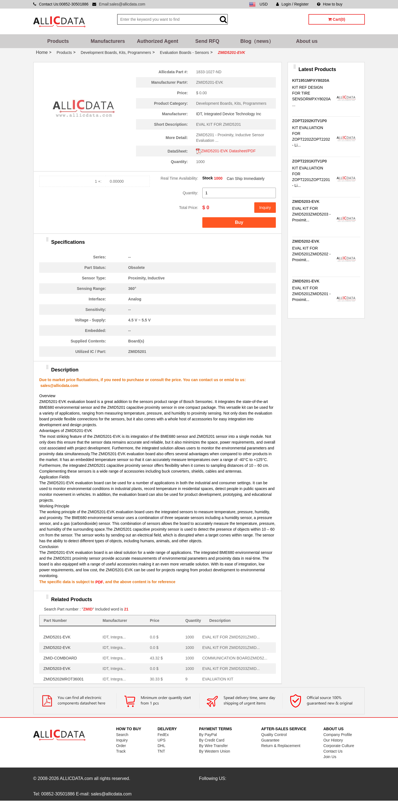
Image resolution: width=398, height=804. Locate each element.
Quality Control (274, 734)
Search (122, 734)
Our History (333, 740)
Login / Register (292, 4)
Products (58, 41)
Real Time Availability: (179, 178)
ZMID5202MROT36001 (63, 679)
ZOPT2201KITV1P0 (309, 161)
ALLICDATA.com (76, 778)
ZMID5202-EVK (56, 647)
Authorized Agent (157, 41)
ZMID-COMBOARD (60, 658)
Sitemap (358, 4)
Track (120, 751)
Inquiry (265, 207)
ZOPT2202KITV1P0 (309, 121)
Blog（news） (257, 41)
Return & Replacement (280, 745)
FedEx (163, 734)
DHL (161, 745)
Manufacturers (108, 41)
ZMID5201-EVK (56, 637)
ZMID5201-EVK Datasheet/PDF (226, 151)
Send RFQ (207, 41)
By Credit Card (211, 740)
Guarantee (270, 740)
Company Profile (337, 734)
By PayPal (208, 734)
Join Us (329, 757)
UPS (162, 740)
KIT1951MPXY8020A (310, 80)
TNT (161, 751)
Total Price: (188, 207)
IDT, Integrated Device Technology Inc (228, 114)
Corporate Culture (338, 745)
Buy (239, 222)
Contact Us (332, 751)
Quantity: (190, 193)
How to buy (329, 4)
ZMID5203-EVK (56, 668)
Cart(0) (336, 19)
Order (121, 745)
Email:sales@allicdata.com (122, 4)
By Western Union (214, 751)
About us (307, 41)
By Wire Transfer (213, 745)
